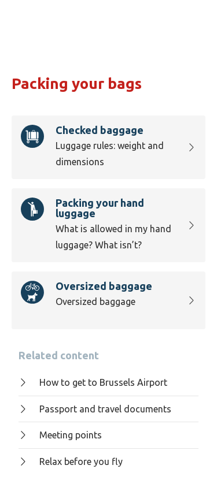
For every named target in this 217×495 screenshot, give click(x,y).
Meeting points (60, 435)
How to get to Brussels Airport (93, 382)
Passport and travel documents (95, 409)
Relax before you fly (71, 461)
